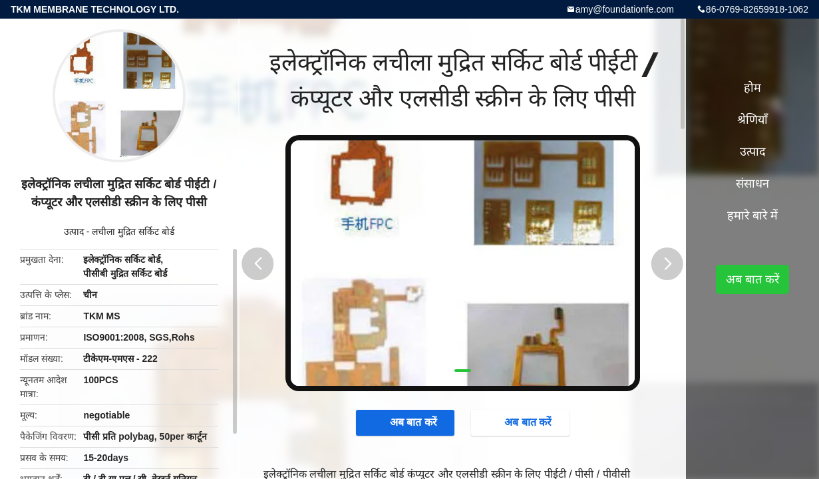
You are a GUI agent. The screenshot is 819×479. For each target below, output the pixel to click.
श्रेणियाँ (752, 119)
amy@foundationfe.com (624, 9)
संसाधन (752, 183)
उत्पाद (74, 231)
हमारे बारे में (752, 215)
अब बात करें (407, 422)
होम (752, 87)
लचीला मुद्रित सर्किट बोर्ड (133, 231)
